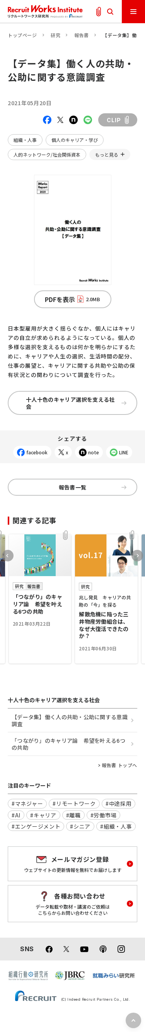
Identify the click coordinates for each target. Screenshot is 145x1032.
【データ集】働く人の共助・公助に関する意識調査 (70, 720)
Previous (8, 555)
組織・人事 (25, 139)
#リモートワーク (74, 803)
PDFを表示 (72, 299)
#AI (16, 815)
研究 (55, 35)
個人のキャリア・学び (74, 139)
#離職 (73, 815)
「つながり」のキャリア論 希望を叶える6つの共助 (68, 744)
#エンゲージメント (36, 826)
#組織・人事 (116, 826)
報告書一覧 (92, 487)
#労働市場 (103, 815)
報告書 (81, 35)
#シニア (80, 826)
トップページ (22, 35)
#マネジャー (27, 803)
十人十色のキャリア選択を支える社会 (76, 403)
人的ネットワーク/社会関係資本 (47, 154)
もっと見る (106, 154)
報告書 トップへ (119, 765)
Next (137, 555)
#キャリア (43, 815)
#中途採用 (119, 803)
